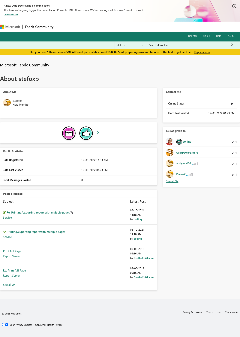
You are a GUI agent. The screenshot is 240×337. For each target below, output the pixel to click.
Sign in (206, 35)
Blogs (127, 26)
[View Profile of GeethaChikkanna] (144, 258)
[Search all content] (191, 45)
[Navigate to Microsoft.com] (10, 27)
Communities (111, 26)
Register (192, 35)
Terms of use (213, 312)
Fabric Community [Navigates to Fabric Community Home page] (39, 26)
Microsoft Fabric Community (24, 64)
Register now (202, 52)
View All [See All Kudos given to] (172, 181)
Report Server (11, 256)
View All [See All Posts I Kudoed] (9, 285)
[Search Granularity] (130, 45)
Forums (62, 26)
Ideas (94, 26)
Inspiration (78, 26)
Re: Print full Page (14, 270)
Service (7, 217)
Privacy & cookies (192, 312)
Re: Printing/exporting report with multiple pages (38, 212)
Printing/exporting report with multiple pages (36, 232)
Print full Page (12, 251)
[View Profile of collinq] (138, 219)
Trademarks (231, 312)
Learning (141, 26)
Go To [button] (231, 36)
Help (218, 35)
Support (157, 26)
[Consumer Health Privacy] (48, 324)
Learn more (11, 14)
